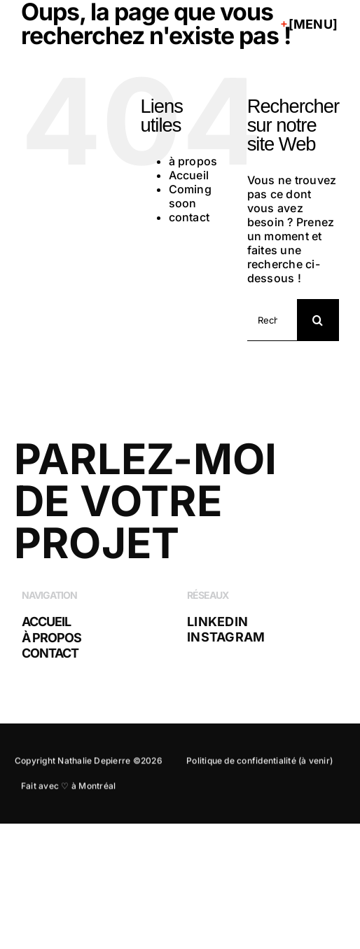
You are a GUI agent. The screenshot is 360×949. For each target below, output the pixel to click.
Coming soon (190, 196)
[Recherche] (318, 320)
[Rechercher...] (272, 320)
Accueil (189, 175)
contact (189, 217)
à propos (193, 161)
